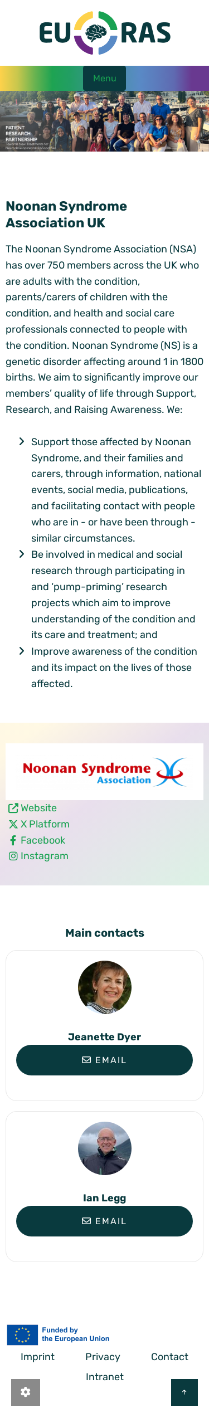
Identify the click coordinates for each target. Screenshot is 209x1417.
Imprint (38, 1357)
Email (104, 1060)
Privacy (102, 1357)
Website (39, 808)
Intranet (105, 1377)
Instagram (45, 856)
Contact (169, 1357)
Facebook (43, 840)
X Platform (45, 824)
